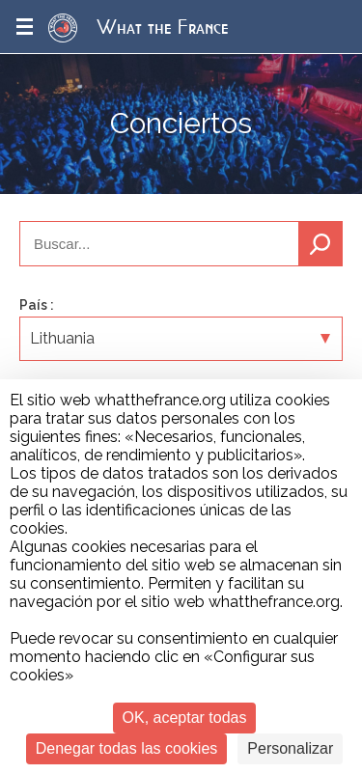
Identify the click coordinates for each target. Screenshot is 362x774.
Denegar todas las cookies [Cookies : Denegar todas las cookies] (127, 748)
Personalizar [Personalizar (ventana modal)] (290, 748)
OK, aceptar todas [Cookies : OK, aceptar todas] (185, 717)
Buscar (320, 243)
